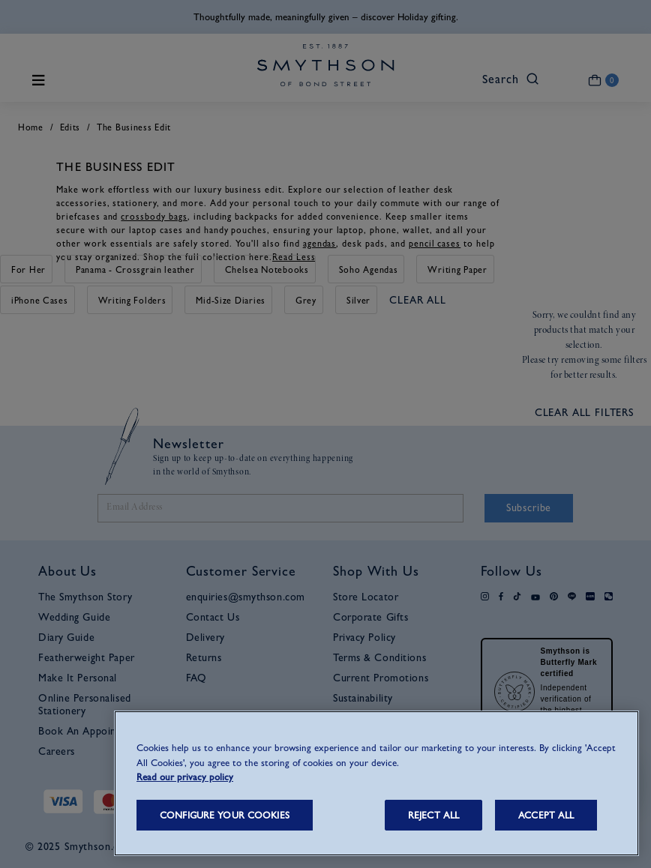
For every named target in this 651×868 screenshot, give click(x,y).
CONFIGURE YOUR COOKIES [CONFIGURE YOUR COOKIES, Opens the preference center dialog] (225, 815)
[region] (376, 783)
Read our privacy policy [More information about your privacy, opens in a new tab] (184, 777)
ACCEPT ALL (546, 815)
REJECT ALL (433, 815)
